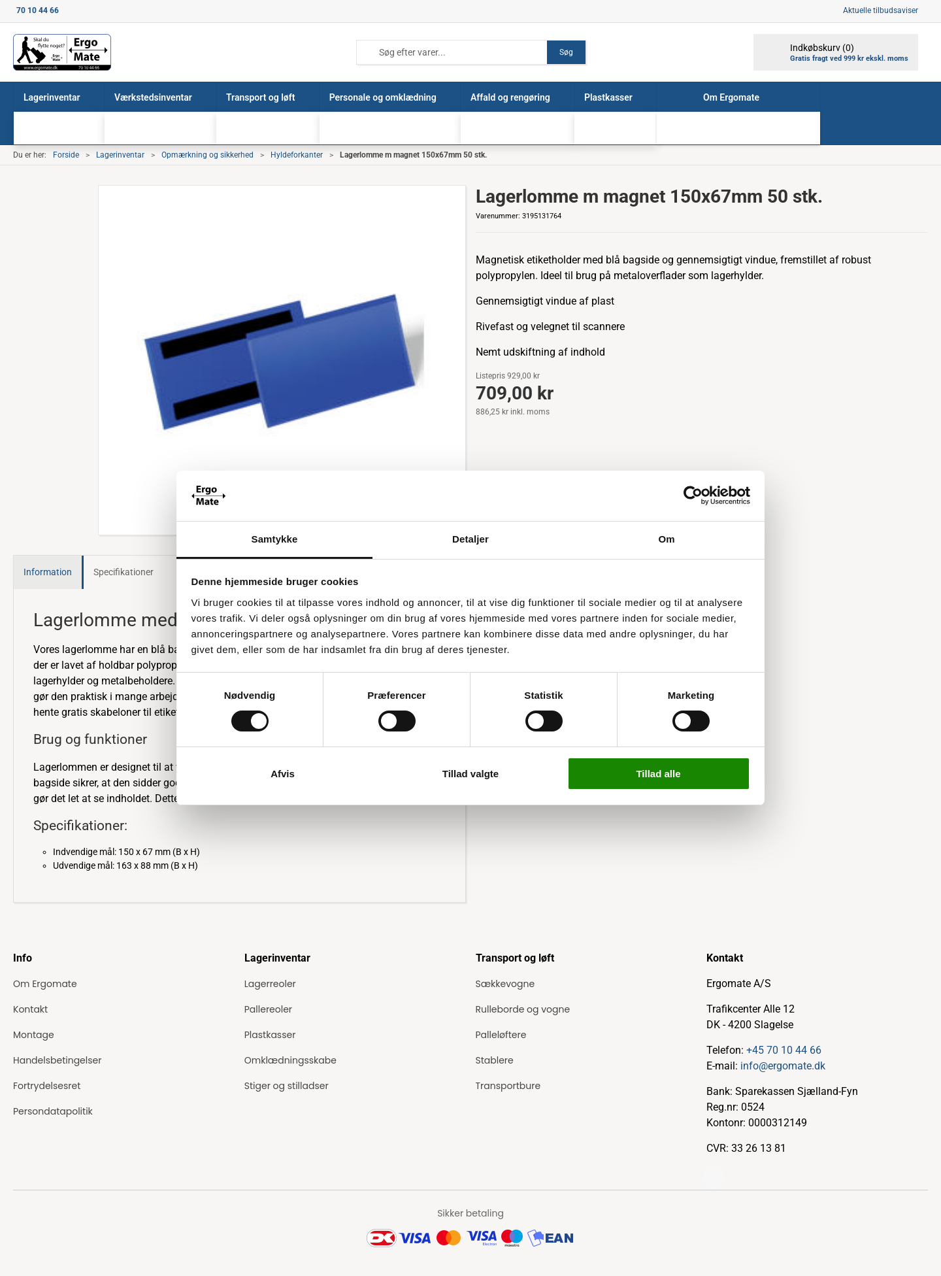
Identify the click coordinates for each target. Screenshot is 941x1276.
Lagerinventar (120, 155)
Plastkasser (270, 1034)
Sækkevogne (505, 983)
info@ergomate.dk (782, 1066)
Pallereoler (268, 1009)
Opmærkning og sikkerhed (207, 155)
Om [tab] (666, 539)
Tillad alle (658, 773)
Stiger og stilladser (286, 1085)
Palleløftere (501, 1034)
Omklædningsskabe (290, 1060)
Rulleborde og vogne (523, 1009)
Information (48, 572)
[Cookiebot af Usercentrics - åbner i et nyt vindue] (693, 495)
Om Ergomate (45, 983)
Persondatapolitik (53, 1111)
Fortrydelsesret (46, 1085)
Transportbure (508, 1085)
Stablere (495, 1060)
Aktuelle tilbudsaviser (880, 10)
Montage (33, 1034)
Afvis (283, 773)
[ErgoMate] (62, 52)
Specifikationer (123, 572)
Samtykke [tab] (275, 539)
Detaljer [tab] (470, 539)
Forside (66, 155)
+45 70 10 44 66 (783, 1050)
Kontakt (30, 1009)
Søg (566, 52)
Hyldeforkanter (297, 155)
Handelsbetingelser (57, 1060)
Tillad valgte (470, 773)
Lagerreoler (270, 983)
